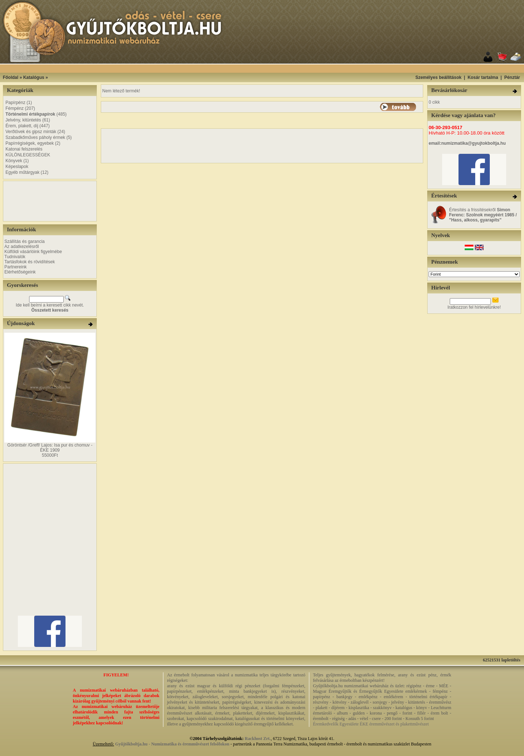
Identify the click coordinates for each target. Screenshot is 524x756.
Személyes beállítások (438, 77)
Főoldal (11, 77)
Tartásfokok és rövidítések (29, 261)
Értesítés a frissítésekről (483, 215)
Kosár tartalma (483, 77)
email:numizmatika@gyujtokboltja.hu (467, 143)
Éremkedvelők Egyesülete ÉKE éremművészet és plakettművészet (371, 724)
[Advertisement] (271, 68)
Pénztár (512, 77)
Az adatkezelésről (21, 246)
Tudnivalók (14, 256)
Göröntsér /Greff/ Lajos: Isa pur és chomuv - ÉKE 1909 (49, 448)
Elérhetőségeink (20, 272)
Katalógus (33, 77)
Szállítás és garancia (24, 241)
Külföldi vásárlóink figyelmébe (33, 251)
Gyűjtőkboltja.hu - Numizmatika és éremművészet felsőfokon (172, 744)
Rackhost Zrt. (258, 738)
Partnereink (15, 266)
